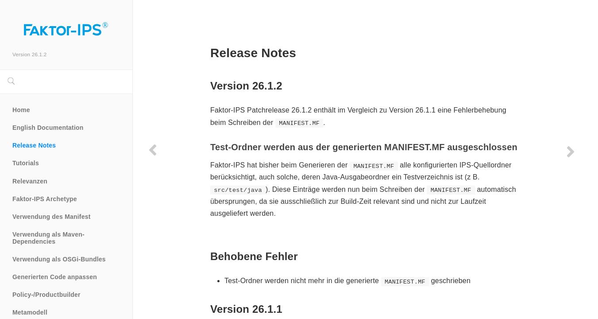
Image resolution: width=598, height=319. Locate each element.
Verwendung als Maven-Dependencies (48, 238)
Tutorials (25, 163)
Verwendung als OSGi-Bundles (59, 259)
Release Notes (34, 145)
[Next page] (570, 151)
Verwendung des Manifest (51, 216)
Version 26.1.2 (29, 54)
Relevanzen (29, 181)
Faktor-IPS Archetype (44, 198)
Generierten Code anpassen (54, 276)
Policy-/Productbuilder (46, 294)
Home (21, 109)
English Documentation (48, 127)
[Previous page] (153, 149)
